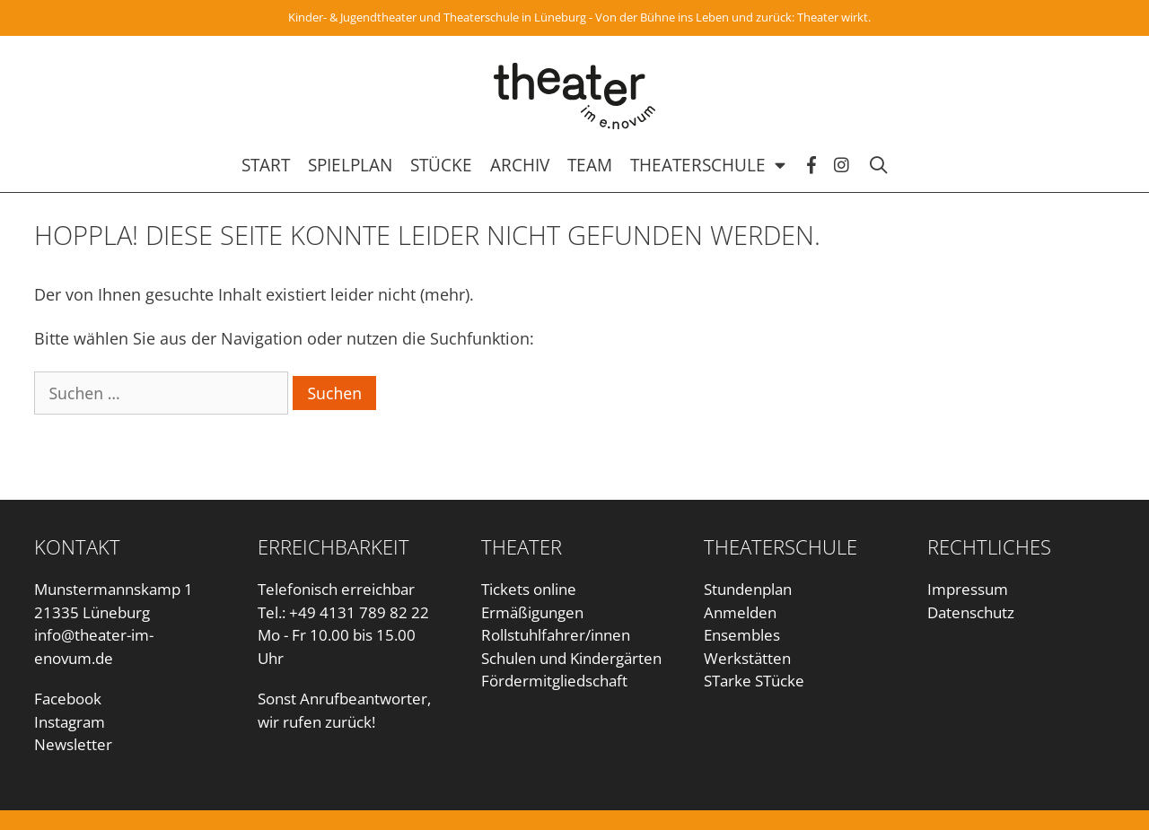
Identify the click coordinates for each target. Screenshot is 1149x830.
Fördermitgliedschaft (554, 680)
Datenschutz (970, 612)
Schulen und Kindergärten (571, 658)
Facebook (67, 698)
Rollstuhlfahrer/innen (555, 635)
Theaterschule (718, 165)
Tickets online (528, 589)
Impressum (967, 589)
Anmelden (740, 612)
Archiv (519, 165)
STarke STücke (754, 680)
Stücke (441, 165)
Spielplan (350, 165)
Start (265, 165)
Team (589, 165)
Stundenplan (748, 589)
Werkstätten (747, 658)
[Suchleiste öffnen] (887, 165)
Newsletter (73, 744)
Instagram (69, 722)
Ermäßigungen (532, 612)
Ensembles (742, 635)
